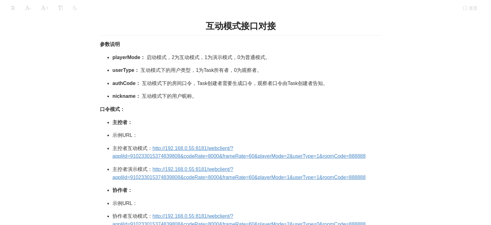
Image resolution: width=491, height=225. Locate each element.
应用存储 (18, 30)
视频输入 (21, 104)
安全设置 (18, 182)
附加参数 (21, 67)
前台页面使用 (32, 154)
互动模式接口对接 (37, 166)
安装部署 (18, 5)
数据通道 (21, 54)
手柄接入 (21, 117)
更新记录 (18, 206)
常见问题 (18, 194)
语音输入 (21, 92)
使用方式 (28, 141)
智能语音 (21, 79)
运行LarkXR (21, 17)
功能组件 (18, 42)
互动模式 (24, 129)
